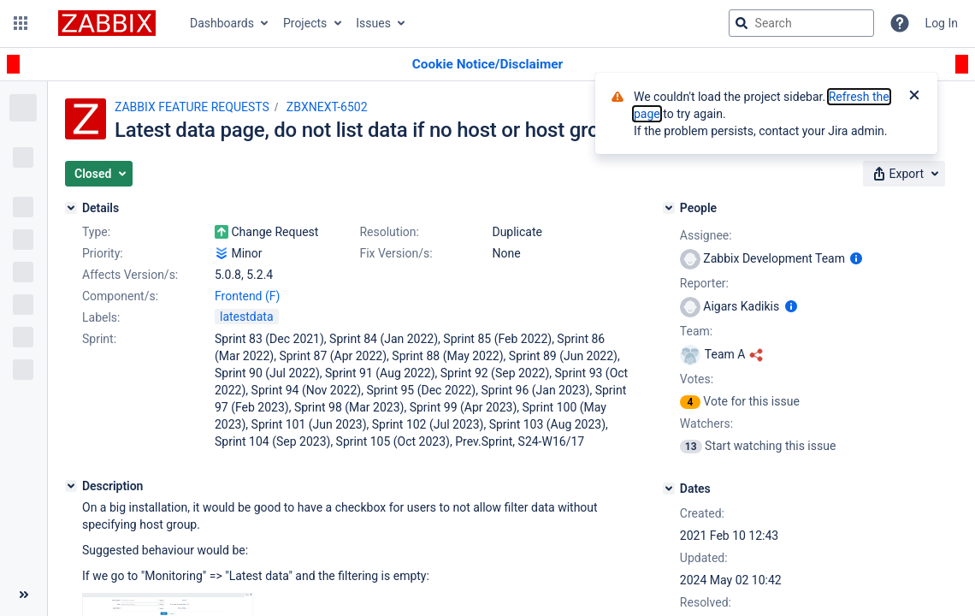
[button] (20, 23)
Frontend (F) (247, 296)
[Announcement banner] (487, 64)
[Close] (914, 96)
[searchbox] (801, 23)
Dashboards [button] (222, 23)
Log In (941, 23)
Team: (696, 331)
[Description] (71, 486)
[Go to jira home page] (107, 23)
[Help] (899, 23)
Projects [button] (305, 23)
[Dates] (669, 489)
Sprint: (99, 339)
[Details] (71, 208)
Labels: (101, 317)
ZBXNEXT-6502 (327, 107)
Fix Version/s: (395, 253)
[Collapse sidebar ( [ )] (23, 594)
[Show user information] (856, 258)
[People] (669, 208)
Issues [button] (373, 23)
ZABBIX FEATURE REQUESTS (192, 107)
